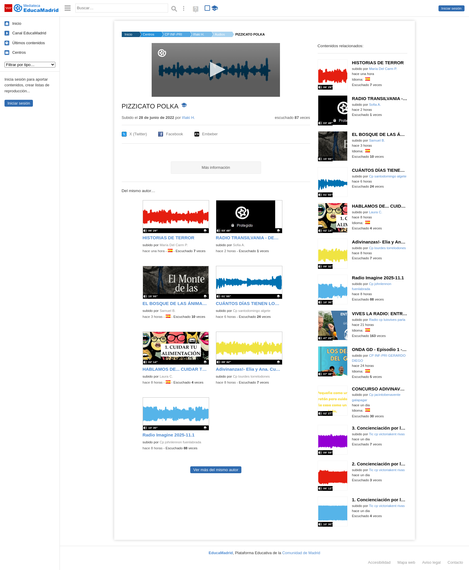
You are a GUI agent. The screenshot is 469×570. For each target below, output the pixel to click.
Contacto (455, 562)
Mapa (406, 562)
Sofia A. (239, 245)
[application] (216, 70)
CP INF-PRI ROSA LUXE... (174, 34)
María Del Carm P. (174, 245)
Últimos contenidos (28, 43)
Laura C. (166, 376)
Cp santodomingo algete (251, 310)
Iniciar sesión (451, 8)
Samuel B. (168, 310)
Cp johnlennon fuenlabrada (180, 442)
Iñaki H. (198, 34)
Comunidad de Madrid (301, 553)
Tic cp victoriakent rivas (387, 434)
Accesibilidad (379, 562)
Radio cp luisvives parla (387, 319)
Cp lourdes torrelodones (251, 376)
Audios (220, 34)
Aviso (431, 562)
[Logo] (162, 53)
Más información (216, 167)
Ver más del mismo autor (215, 470)
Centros (19, 52)
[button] (215, 69)
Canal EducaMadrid (29, 33)
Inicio (16, 23)
